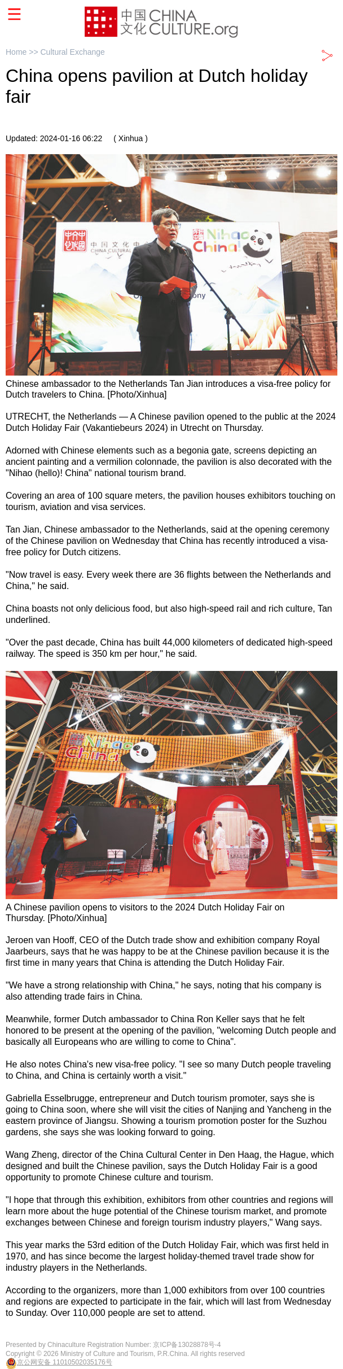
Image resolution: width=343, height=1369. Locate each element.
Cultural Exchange (72, 51)
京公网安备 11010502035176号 (64, 1362)
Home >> (23, 51)
